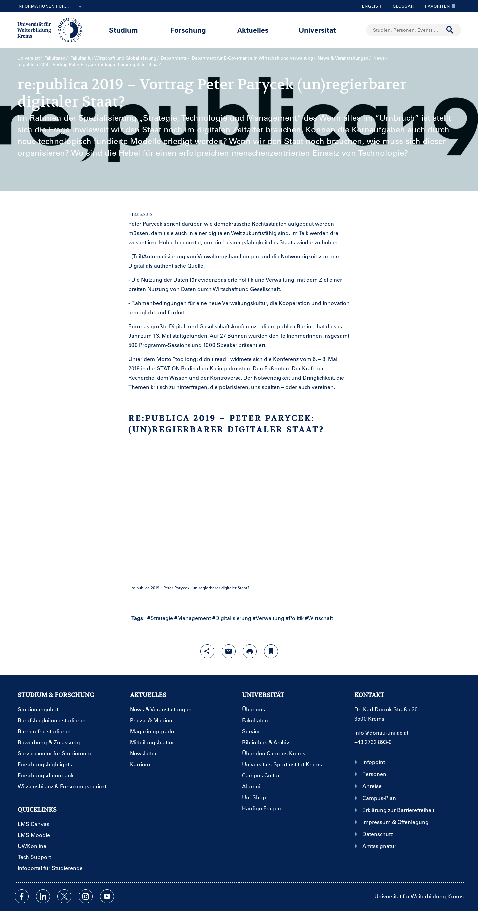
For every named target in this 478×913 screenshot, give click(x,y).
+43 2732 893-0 (373, 741)
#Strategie (160, 617)
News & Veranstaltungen (343, 58)
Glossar (401, 6)
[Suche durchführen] (450, 30)
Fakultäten (54, 58)
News (379, 58)
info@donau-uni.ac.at (381, 732)
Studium (123, 29)
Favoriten (438, 6)
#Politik (295, 617)
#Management (192, 617)
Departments (174, 58)
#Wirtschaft (319, 617)
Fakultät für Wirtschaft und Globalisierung (113, 58)
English (372, 6)
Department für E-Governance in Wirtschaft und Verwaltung (252, 58)
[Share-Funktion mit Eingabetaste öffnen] (207, 651)
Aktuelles (253, 29)
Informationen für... (51, 7)
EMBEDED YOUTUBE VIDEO (239, 517)
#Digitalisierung (231, 617)
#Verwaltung (268, 617)
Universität (317, 29)
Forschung (188, 29)
